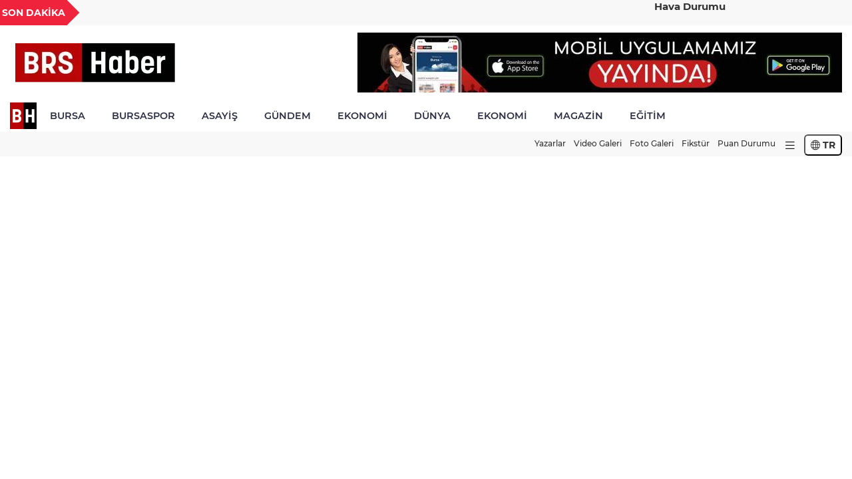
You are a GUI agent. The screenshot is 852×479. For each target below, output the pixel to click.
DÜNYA (432, 116)
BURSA (67, 116)
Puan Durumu (746, 143)
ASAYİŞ (220, 116)
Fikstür (696, 143)
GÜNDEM (287, 116)
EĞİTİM (648, 116)
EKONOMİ (362, 116)
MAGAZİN (578, 116)
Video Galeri (598, 143)
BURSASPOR (143, 116)
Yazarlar (550, 143)
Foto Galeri (652, 143)
